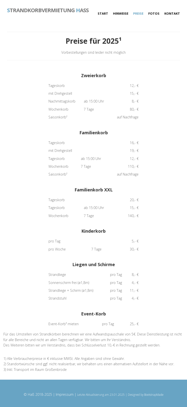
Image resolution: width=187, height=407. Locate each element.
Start (103, 13)
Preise (138, 13)
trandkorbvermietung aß (48, 9)
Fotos (153, 13)
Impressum (65, 394)
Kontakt (172, 13)
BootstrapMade (153, 395)
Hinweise (120, 13)
